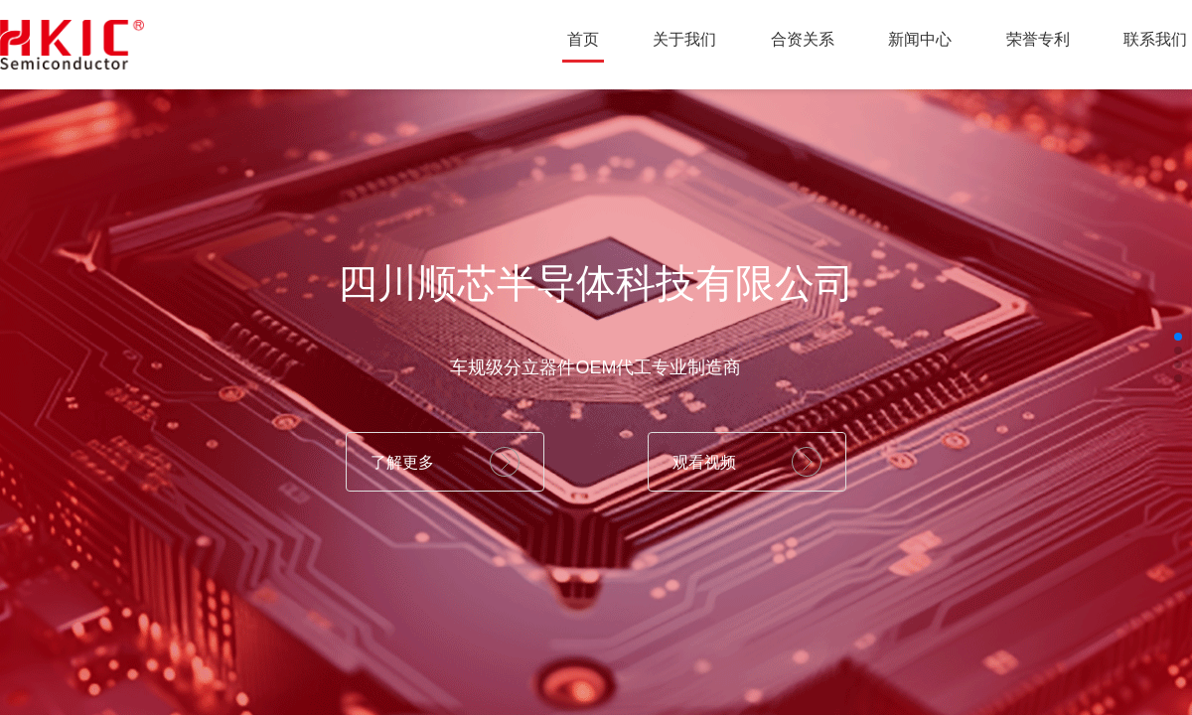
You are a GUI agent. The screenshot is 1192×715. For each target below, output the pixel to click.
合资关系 (802, 39)
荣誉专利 (1038, 39)
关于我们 (684, 39)
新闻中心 (920, 39)
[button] (1178, 337)
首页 (583, 39)
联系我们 (1155, 39)
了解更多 (402, 462)
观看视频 (704, 462)
